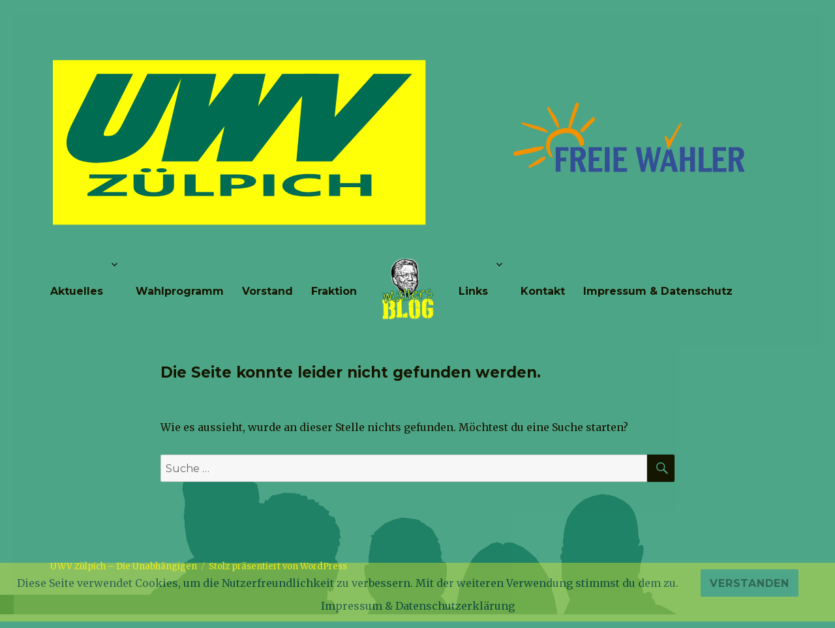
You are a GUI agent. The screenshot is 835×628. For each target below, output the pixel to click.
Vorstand (267, 291)
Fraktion (334, 291)
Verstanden (749, 583)
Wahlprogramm (180, 291)
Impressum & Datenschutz (658, 291)
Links (473, 291)
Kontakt (543, 291)
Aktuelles (76, 291)
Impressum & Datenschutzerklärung (418, 605)
